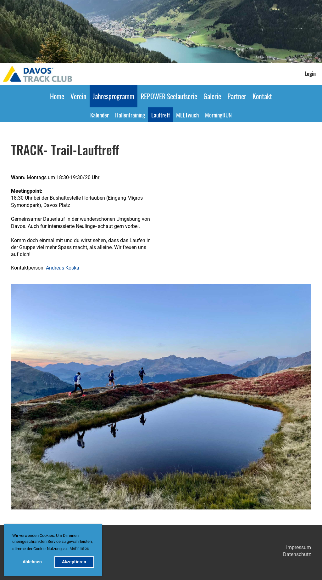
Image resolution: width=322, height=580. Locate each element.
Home (57, 96)
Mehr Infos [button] (79, 548)
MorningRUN (218, 114)
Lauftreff (160, 114)
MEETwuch (187, 114)
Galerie (212, 96)
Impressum (298, 547)
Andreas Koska (62, 268)
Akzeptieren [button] (74, 562)
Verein (78, 96)
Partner (236, 96)
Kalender (99, 114)
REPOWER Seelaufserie (169, 96)
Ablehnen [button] (32, 562)
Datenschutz (297, 554)
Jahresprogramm (113, 96)
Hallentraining (130, 114)
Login (310, 73)
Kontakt (262, 96)
